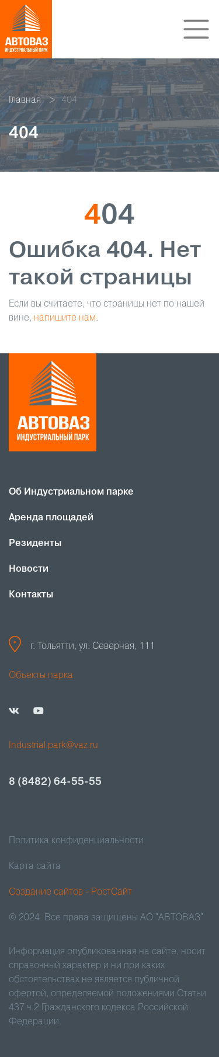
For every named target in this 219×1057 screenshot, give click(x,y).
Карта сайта (35, 867)
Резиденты (35, 544)
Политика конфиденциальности (76, 841)
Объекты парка (41, 676)
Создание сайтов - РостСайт (70, 892)
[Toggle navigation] (196, 29)
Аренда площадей (51, 518)
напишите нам (65, 318)
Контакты (31, 595)
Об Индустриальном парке (71, 492)
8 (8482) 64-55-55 (55, 782)
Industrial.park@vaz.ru (53, 746)
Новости (28, 569)
